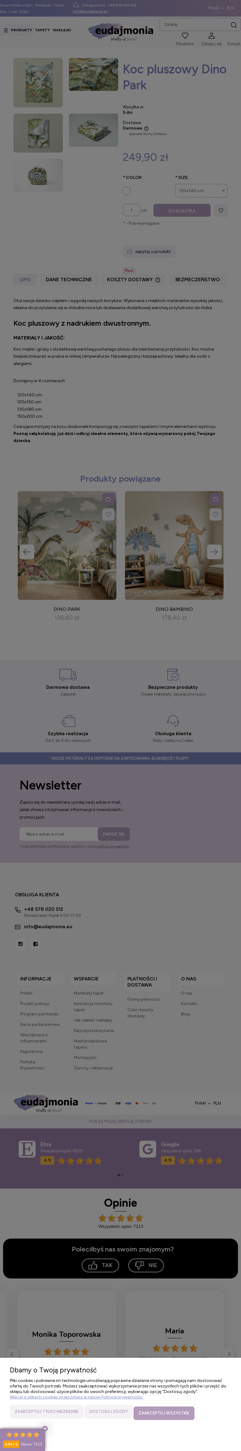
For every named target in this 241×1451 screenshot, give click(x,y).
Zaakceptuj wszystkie (163, 1414)
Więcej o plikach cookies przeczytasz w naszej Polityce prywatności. (76, 1400)
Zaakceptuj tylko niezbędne (47, 1414)
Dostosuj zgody (108, 1414)
